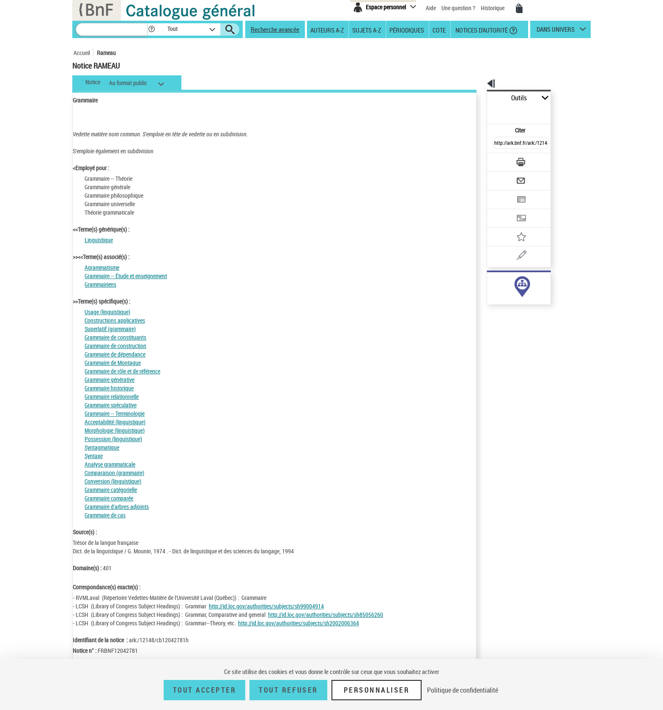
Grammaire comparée (109, 498)
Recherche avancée (275, 29)
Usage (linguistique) (107, 312)
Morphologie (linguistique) (115, 430)
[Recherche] (111, 29)
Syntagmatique (102, 447)
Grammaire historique (109, 388)
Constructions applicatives (115, 320)
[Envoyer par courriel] (497, 160)
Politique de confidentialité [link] (462, 690)
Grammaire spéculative (111, 405)
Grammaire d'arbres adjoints (117, 507)
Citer (484, 112)
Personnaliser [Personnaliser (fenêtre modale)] (377, 690)
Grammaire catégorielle (111, 490)
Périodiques (406, 29)
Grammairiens (100, 284)
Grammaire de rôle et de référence (122, 371)
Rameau (106, 53)
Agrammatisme (102, 267)
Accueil (82, 53)
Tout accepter (204, 690)
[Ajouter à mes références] (502, 209)
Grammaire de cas (105, 515)
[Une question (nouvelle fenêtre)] (513, 226)
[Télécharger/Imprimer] (498, 143)
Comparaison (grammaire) (114, 473)
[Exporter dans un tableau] (503, 176)
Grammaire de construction (115, 346)
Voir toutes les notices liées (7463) (513, 300)
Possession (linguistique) (113, 439)
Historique (493, 8)
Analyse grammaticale (110, 464)
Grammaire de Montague (113, 363)
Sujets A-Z (366, 29)
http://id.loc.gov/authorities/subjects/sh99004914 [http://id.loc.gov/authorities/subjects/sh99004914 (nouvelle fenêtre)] (266, 606)
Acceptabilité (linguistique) (115, 422)
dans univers (556, 31)
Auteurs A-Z (327, 29)
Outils (477, 98)
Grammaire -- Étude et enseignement (126, 276)
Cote (439, 29)
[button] (151, 29)
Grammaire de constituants (115, 337)
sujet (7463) (492, 283)
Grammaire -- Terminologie (115, 413)
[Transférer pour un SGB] (500, 193)
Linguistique (99, 240)
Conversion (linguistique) (113, 481)
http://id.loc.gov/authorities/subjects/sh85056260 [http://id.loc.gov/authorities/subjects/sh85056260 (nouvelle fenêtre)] (325, 615)
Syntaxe (94, 456)
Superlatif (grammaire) (110, 329)
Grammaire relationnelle (112, 396)
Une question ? (458, 8)
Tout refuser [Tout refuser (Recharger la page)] (288, 690)
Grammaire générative (109, 380)
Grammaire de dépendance (115, 354)
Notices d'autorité (481, 29)
